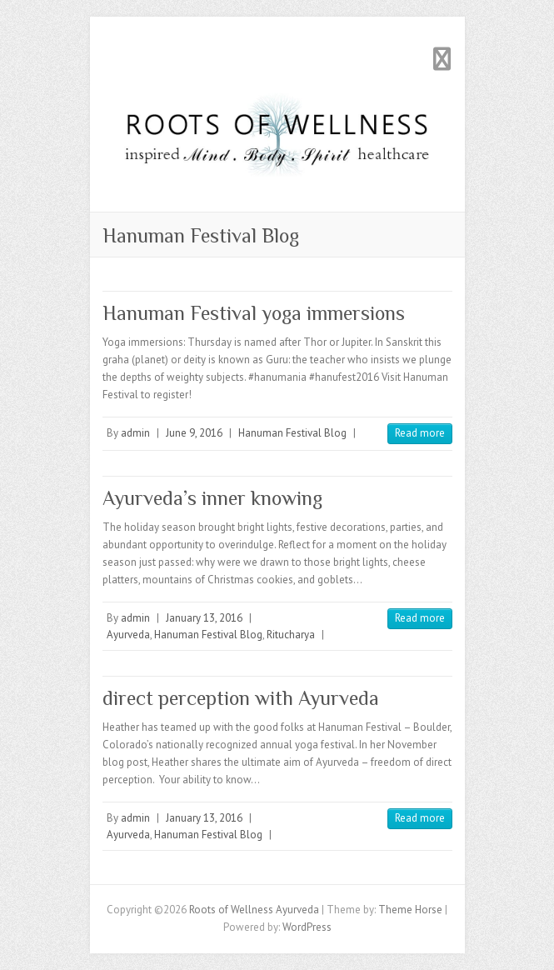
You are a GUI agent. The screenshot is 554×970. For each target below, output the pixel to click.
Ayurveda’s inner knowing (212, 498)
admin (135, 433)
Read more (420, 433)
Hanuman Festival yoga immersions (253, 313)
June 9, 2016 (194, 433)
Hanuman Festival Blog (292, 433)
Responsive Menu (442, 59)
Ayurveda (128, 635)
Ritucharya (291, 635)
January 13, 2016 (204, 618)
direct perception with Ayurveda (240, 698)
